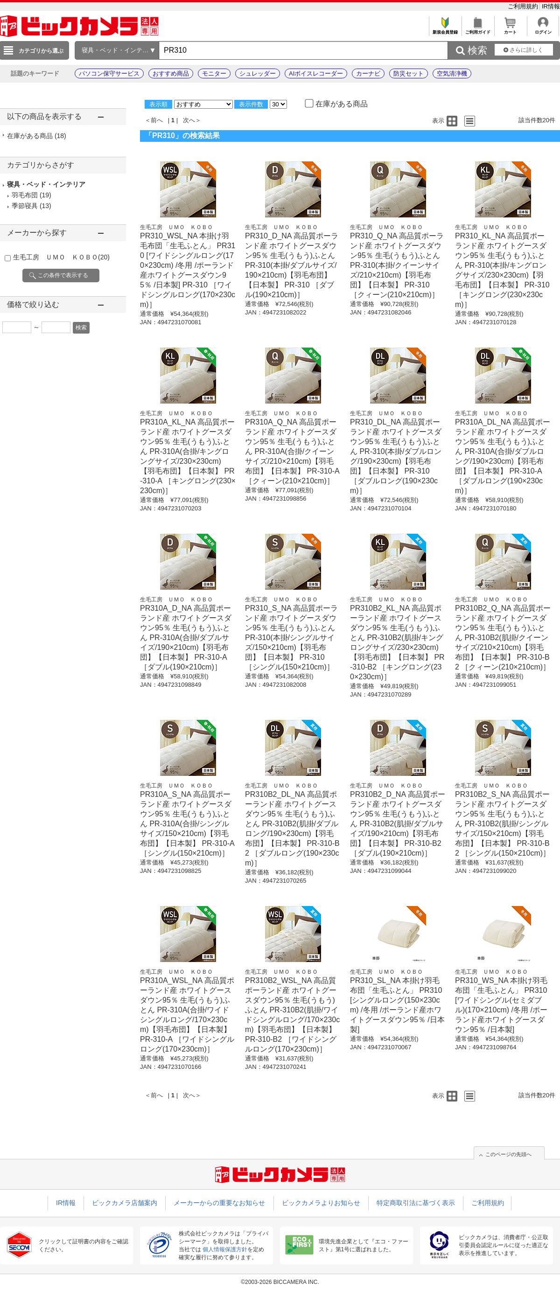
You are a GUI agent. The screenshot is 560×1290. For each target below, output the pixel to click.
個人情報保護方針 (225, 1249)
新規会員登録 (445, 30)
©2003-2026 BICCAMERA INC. (280, 1282)
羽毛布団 (25, 195)
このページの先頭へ (508, 1154)
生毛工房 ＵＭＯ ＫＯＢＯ (61, 257)
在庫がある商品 (36, 135)
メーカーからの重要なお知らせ (219, 1202)
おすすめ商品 (171, 73)
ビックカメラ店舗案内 (124, 1202)
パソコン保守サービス (109, 73)
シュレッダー (257, 73)
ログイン (543, 30)
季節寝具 (25, 205)
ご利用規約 (524, 6)
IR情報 (551, 6)
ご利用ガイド (477, 30)
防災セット (408, 73)
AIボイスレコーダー (316, 73)
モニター (214, 73)
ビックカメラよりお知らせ (321, 1202)
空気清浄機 (452, 73)
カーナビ (368, 73)
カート (510, 30)
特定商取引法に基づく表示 (416, 1202)
